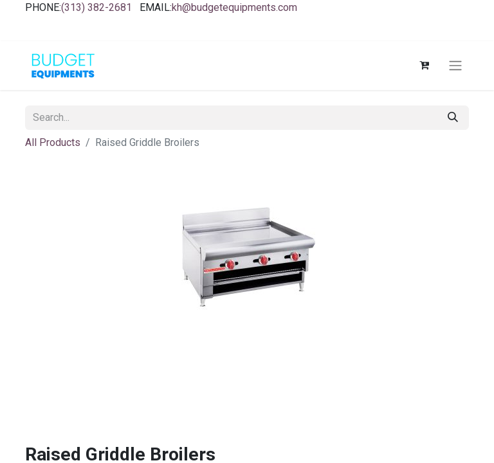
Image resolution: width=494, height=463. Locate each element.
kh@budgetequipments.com (234, 7)
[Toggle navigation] (455, 66)
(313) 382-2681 (96, 7)
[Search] (453, 117)
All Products (52, 142)
